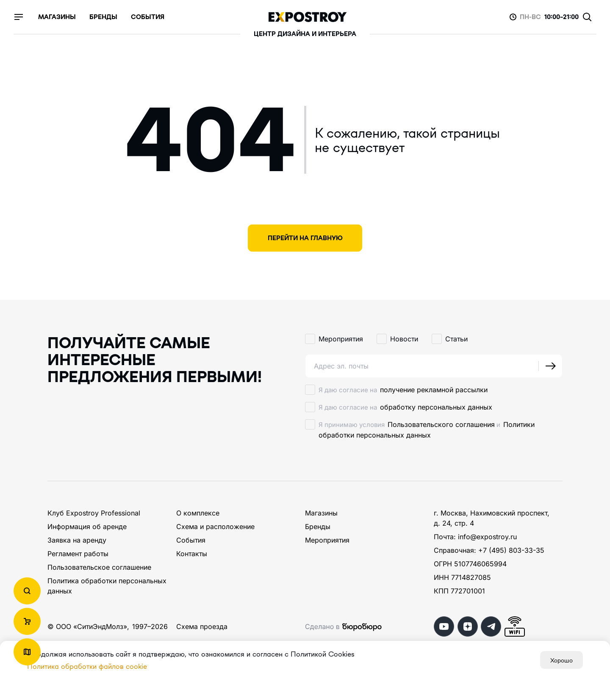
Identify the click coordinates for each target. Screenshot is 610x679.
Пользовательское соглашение (99, 567)
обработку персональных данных (436, 407)
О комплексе (197, 513)
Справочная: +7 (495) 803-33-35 (489, 550)
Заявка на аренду (76, 540)
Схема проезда (201, 626)
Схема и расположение (215, 526)
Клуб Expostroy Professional (93, 513)
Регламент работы (77, 553)
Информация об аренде (87, 526)
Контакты (191, 553)
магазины (57, 17)
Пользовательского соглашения (441, 424)
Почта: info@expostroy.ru (475, 536)
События (190, 540)
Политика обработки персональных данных (106, 585)
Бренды (317, 526)
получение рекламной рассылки (434, 389)
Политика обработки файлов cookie (87, 666)
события (147, 17)
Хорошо (561, 660)
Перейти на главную (305, 238)
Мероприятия (327, 540)
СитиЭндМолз (100, 626)
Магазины (321, 513)
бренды (103, 17)
